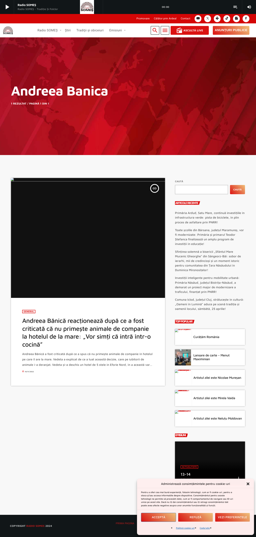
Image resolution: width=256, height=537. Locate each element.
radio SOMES (35, 525)
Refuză (195, 517)
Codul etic (205, 528)
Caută (179, 181)
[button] (248, 484)
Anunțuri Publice (231, 30)
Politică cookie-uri (185, 528)
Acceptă (158, 517)
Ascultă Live (189, 30)
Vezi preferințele (232, 517)
